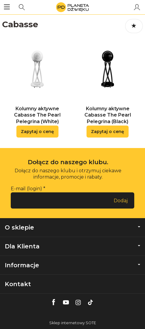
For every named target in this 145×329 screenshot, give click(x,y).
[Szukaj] (22, 7)
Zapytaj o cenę (37, 131)
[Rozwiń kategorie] (7, 7)
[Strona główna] (72, 7)
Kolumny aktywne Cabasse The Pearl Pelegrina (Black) (107, 115)
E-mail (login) (26, 188)
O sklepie (72, 227)
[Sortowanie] (134, 26)
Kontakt (18, 284)
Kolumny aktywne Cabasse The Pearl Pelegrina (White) (37, 115)
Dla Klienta (72, 246)
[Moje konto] (137, 7)
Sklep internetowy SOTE (72, 323)
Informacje (72, 265)
